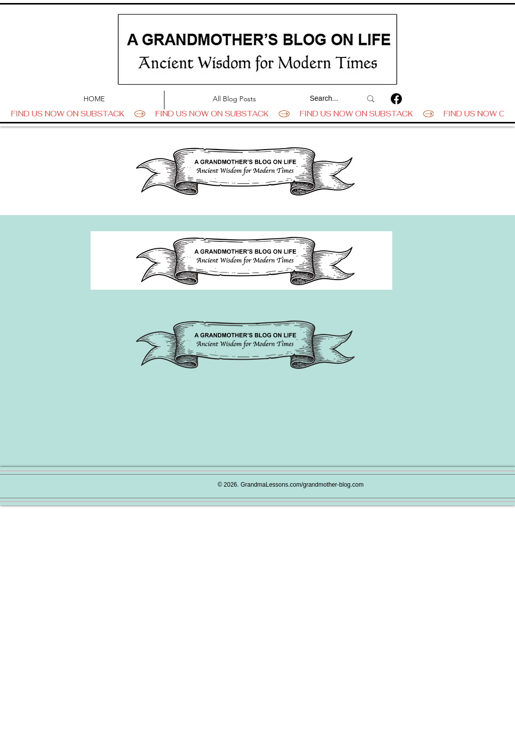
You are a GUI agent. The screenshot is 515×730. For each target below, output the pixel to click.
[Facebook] (396, 98)
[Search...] (328, 98)
